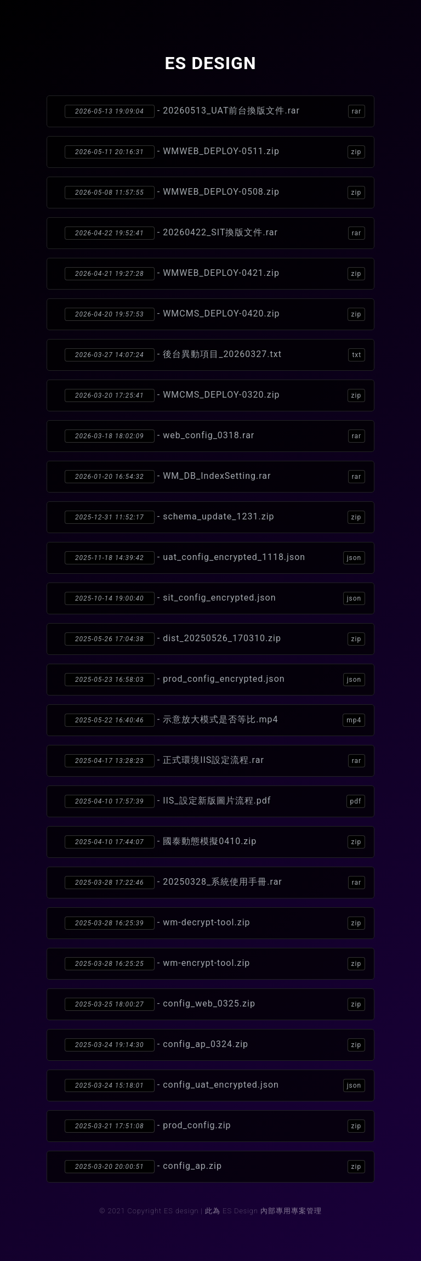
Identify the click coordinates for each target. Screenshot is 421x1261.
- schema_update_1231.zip (215, 517)
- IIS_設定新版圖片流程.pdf (215, 801)
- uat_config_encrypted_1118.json (215, 557)
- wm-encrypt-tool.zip (215, 963)
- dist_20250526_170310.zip (215, 639)
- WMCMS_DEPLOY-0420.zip (215, 314)
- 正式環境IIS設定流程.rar (215, 760)
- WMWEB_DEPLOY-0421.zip (215, 273)
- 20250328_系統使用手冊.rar (215, 882)
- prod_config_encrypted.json (215, 679)
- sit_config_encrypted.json (215, 598)
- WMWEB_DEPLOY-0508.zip (215, 192)
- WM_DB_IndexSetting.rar (215, 476)
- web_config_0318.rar (215, 436)
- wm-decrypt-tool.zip (215, 923)
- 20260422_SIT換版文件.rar (215, 233)
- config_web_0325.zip (215, 1004)
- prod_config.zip (215, 1126)
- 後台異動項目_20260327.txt (215, 354)
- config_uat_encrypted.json (215, 1085)
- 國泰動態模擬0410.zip (215, 842)
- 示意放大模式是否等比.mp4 (215, 720)
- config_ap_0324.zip (215, 1044)
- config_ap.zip (215, 1166)
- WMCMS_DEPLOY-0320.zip (215, 395)
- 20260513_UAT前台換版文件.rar (215, 111)
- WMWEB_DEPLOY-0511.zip (215, 152)
